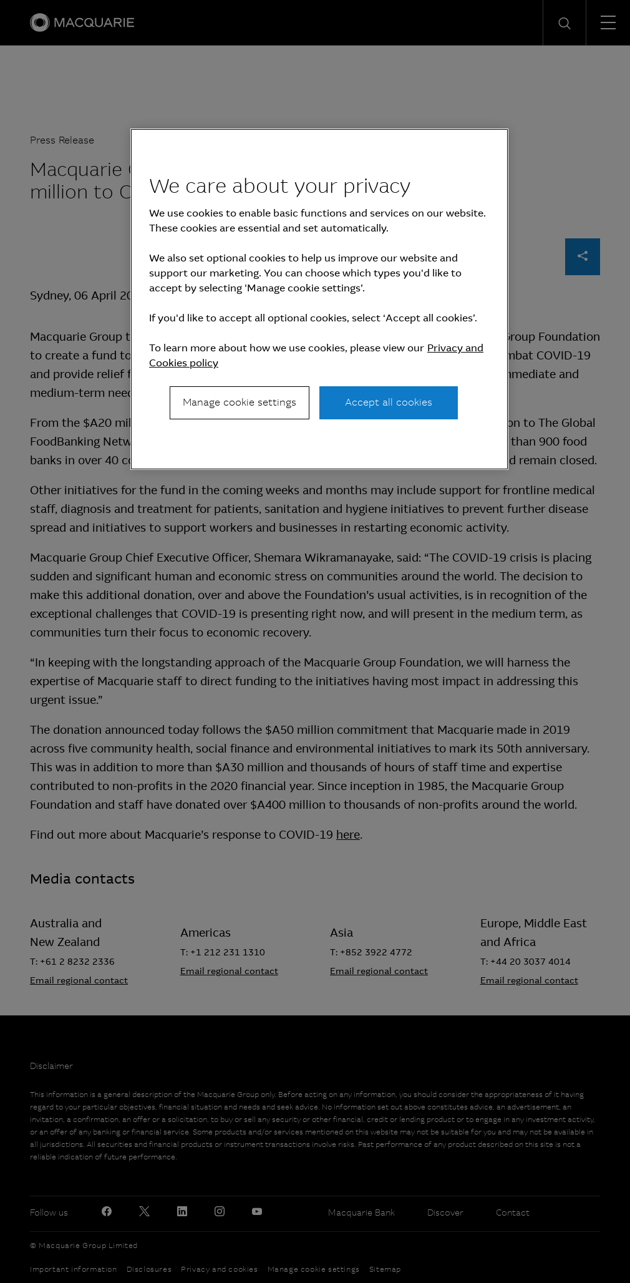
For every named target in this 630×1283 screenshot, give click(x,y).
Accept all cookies (388, 402)
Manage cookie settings (239, 402)
